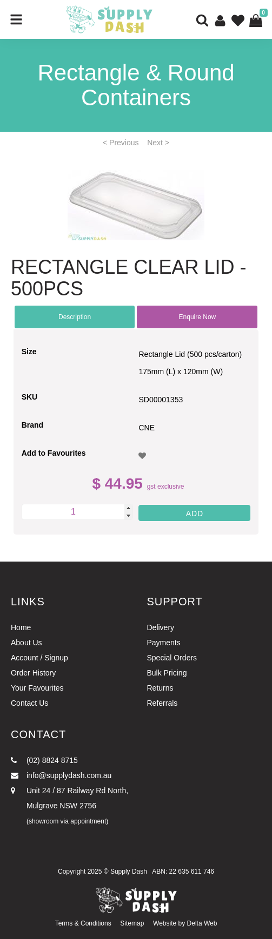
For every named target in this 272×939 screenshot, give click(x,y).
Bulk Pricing (167, 672)
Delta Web (202, 923)
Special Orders (172, 657)
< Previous (121, 142)
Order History (33, 672)
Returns (160, 688)
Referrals (162, 703)
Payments (164, 642)
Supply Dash (128, 871)
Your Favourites (37, 688)
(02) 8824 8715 (44, 760)
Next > (158, 142)
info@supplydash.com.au (61, 775)
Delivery (161, 627)
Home (21, 627)
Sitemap (132, 923)
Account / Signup (39, 657)
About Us (26, 642)
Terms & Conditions (83, 923)
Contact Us (29, 703)
